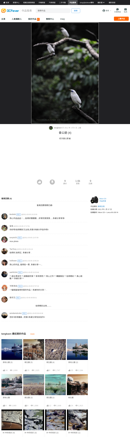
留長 (11, 226)
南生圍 (71, 398)
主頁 (3, 19)
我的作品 (34, 19)
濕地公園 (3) (7, 362)
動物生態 (101, 206)
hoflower (13, 261)
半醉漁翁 (13, 286)
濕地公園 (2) (73, 362)
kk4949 (13, 214)
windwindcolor (16, 313)
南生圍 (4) (50, 362)
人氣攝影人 (17, 19)
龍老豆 (12, 297)
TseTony (13, 249)
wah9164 (13, 272)
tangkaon (55, 128)
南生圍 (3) (28, 398)
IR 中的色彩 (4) (9, 433)
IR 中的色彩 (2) (52, 414)
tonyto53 (13, 237)
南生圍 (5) (28, 362)
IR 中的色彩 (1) (74, 414)
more (32, 334)
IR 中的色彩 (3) (30, 433)
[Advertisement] (65, 160)
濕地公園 (6, 398)
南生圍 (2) (50, 398)
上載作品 (121, 19)
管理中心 (50, 19)
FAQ (62, 19)
